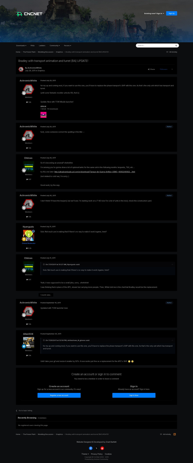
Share (151, 69)
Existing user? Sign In (154, 13)
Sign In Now (133, 395)
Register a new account (59, 395)
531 (28, 180)
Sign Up (172, 13)
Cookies (108, 454)
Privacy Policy (97, 454)
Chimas (28, 158)
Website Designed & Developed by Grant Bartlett (96, 442)
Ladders (42, 45)
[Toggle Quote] (44, 265)
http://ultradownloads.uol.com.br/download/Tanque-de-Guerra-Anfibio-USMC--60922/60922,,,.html (94, 172)
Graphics (41, 70)
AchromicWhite (35, 68)
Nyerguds (28, 227)
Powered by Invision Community (96, 459)
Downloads (21, 45)
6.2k (28, 248)
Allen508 (28, 334)
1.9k (28, 102)
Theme (85, 454)
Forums (67, 45)
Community (55, 45)
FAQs (33, 45)
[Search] (148, 45)
